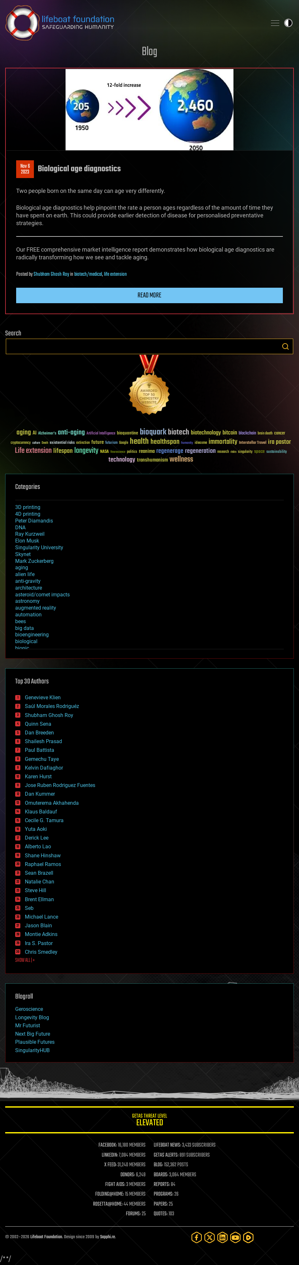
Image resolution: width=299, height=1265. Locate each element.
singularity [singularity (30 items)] (245, 452)
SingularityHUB (32, 1050)
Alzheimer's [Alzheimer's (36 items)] (47, 433)
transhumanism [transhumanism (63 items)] (152, 460)
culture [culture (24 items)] (36, 443)
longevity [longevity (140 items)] (86, 451)
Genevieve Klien (43, 697)
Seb (29, 908)
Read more (149, 295)
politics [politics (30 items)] (132, 452)
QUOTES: (161, 1214)
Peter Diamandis (34, 521)
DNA (20, 527)
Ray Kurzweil (30, 534)
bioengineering (32, 635)
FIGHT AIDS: (115, 1184)
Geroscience (29, 1009)
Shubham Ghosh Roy (51, 274)
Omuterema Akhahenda (52, 803)
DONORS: (127, 1175)
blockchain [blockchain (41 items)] (247, 433)
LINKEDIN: (110, 1155)
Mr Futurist (27, 1025)
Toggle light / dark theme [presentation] (288, 23)
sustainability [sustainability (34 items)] (276, 452)
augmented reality (35, 608)
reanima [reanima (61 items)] (147, 451)
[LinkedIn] (222, 1237)
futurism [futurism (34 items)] (111, 443)
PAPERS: (161, 1204)
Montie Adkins (41, 934)
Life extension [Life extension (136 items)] (33, 451)
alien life (25, 574)
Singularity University (39, 547)
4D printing (27, 514)
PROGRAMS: (163, 1194)
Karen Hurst (38, 776)
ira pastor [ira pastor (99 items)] (279, 442)
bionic (22, 648)
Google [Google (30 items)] (123, 443)
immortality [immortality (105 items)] (223, 442)
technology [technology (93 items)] (121, 460)
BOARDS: (161, 1175)
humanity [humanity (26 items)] (187, 443)
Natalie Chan (39, 882)
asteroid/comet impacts (42, 595)
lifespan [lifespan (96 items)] (63, 451)
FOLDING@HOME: (109, 1194)
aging (21, 567)
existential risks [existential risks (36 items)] (62, 443)
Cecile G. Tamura (44, 820)
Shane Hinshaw (43, 855)
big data (24, 628)
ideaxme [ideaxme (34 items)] (201, 443)
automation (28, 615)
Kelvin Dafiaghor (44, 768)
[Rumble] (248, 1237)
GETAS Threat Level (149, 1121)
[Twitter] (209, 1237)
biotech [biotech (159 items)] (178, 432)
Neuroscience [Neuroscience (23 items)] (117, 452)
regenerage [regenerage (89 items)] (169, 451)
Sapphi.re (107, 1237)
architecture (28, 588)
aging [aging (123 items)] (23, 433)
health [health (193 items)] (139, 441)
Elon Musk (27, 541)
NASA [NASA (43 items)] (104, 451)
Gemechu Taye (42, 759)
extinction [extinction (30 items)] (83, 443)
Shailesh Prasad (43, 741)
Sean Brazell (39, 873)
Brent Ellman (39, 899)
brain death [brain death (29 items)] (265, 434)
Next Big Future (32, 1034)
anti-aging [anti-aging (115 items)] (71, 433)
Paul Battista (39, 750)
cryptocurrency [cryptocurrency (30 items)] (21, 443)
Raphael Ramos (43, 864)
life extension (115, 274)
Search (285, 346)
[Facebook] (196, 1237)
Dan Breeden (39, 733)
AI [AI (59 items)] (34, 433)
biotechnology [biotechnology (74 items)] (206, 433)
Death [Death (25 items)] (45, 443)
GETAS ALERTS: (166, 1155)
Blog (149, 52)
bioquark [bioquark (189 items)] (153, 432)
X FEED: (110, 1165)
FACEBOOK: (107, 1145)
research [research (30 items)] (223, 452)
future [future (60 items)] (97, 442)
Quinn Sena (38, 724)
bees (20, 621)
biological (26, 641)
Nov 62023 (25, 169)
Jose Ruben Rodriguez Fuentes (60, 785)
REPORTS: (162, 1184)
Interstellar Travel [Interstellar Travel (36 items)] (252, 443)
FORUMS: (133, 1214)
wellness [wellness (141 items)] (181, 459)
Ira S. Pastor (39, 943)
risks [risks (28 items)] (233, 452)
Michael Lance (41, 917)
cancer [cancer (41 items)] (279, 433)
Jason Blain (38, 925)
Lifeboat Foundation (46, 1237)
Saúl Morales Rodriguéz (52, 706)
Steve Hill (35, 890)
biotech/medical (88, 274)
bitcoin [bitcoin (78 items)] (229, 433)
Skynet (23, 554)
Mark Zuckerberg (34, 561)
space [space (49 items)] (259, 451)
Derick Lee (36, 838)
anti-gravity (28, 581)
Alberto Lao (38, 846)
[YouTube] (235, 1237)
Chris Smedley (41, 952)
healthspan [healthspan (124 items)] (165, 442)
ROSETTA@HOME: (108, 1204)
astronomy (27, 601)
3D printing (27, 507)
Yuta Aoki (36, 829)
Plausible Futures (35, 1042)
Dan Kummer (40, 794)
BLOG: (158, 1165)
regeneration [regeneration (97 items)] (200, 451)
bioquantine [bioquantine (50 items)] (127, 433)
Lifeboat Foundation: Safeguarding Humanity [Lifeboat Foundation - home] (133, 23)
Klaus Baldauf (41, 812)
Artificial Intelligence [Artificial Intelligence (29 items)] (101, 434)
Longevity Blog (32, 1017)
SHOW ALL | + (25, 960)
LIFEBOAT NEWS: (167, 1145)
